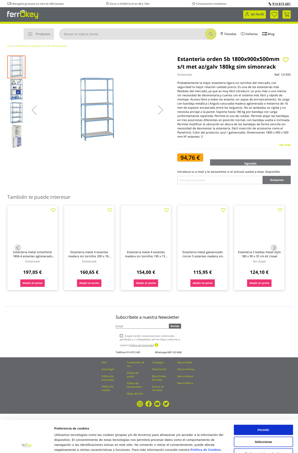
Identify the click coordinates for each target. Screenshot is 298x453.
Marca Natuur (185, 376)
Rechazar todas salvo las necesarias (263, 425)
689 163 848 (174, 352)
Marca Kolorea (185, 369)
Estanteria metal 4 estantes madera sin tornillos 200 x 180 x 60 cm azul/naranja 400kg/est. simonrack (89, 258)
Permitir (263, 399)
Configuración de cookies (228, 445)
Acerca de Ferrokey (158, 388)
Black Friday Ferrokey (159, 377)
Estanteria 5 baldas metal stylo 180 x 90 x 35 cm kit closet (259, 254)
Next (273, 247)
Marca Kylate (184, 362)
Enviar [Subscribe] (175, 326)
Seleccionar (263, 411)
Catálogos (158, 362)
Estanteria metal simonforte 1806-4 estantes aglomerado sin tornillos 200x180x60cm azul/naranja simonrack (32, 258)
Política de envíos (133, 374)
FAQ (104, 362)
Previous (17, 247)
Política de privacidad (108, 377)
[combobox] (137, 34)
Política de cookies (107, 388)
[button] (34, 110)
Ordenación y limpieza (29, 46)
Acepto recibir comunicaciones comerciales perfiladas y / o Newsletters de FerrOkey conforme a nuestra (150, 340)
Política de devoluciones (134, 385)
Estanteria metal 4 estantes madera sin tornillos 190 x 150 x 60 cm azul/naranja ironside (146, 256)
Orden (48, 46)
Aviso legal (108, 369)
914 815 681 (280, 4)
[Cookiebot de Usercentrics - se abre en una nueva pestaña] (27, 445)
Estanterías (60, 46)
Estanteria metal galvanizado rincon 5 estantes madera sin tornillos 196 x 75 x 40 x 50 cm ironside (202, 258)
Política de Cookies (205, 419)
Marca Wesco (185, 383)
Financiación (159, 369)
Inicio (10, 46)
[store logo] (22, 14)
